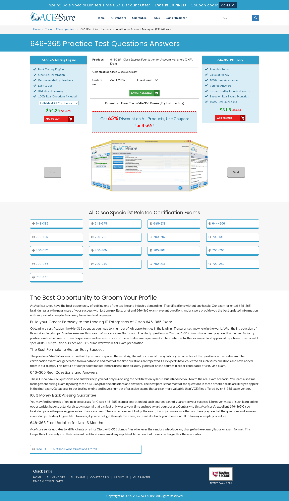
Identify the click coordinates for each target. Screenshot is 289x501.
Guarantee (139, 17)
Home (101, 17)
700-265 (101, 250)
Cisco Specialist (66, 29)
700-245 (159, 264)
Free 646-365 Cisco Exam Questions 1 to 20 (66, 449)
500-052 (42, 250)
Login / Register (176, 17)
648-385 (42, 224)
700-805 (159, 250)
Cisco (48, 29)
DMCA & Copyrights (48, 481)
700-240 (101, 264)
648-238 (159, 224)
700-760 (218, 250)
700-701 (100, 237)
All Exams (77, 477)
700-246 (42, 277)
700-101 (217, 237)
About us (121, 477)
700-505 (42, 237)
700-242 (218, 264)
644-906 (218, 224)
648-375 (101, 224)
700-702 (159, 237)
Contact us (99, 477)
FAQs (156, 17)
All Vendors (118, 17)
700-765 (42, 264)
